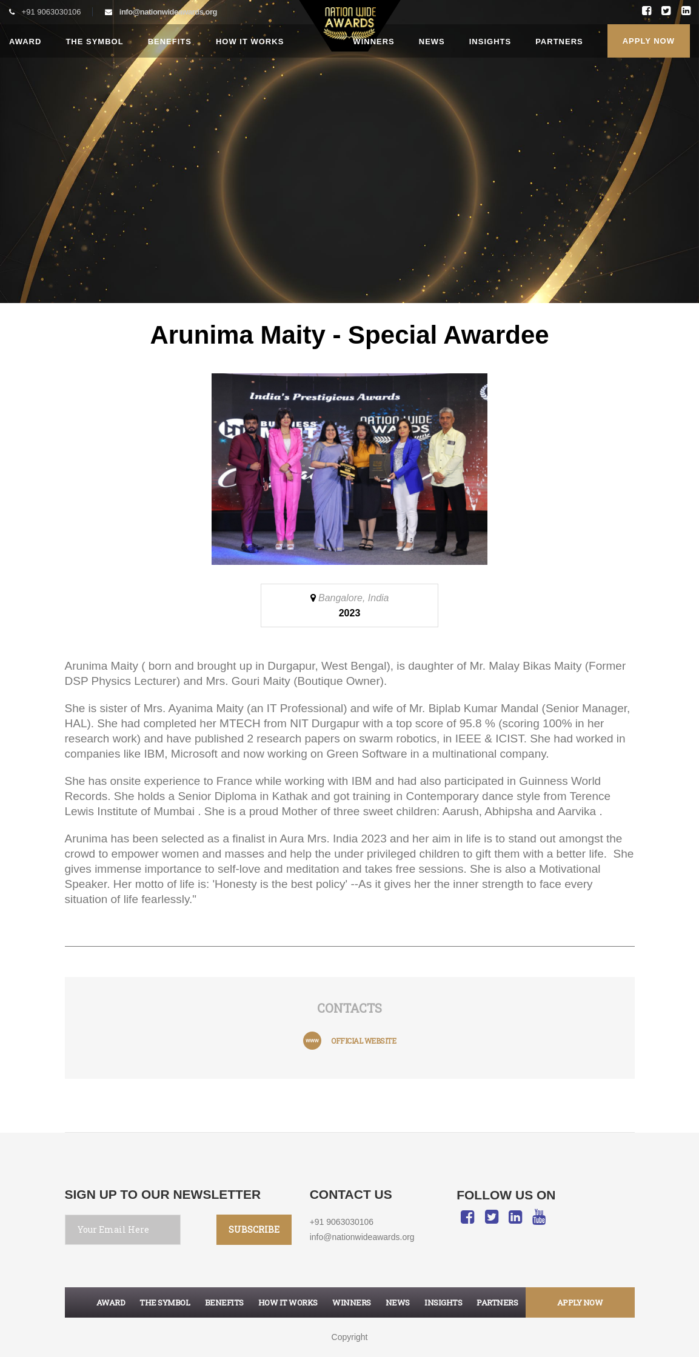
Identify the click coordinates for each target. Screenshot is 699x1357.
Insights (490, 41)
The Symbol (94, 41)
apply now (580, 1302)
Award (25, 41)
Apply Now (649, 40)
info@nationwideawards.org (168, 11)
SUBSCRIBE (254, 1229)
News (432, 41)
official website (363, 1040)
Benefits (170, 41)
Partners (559, 41)
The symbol (164, 1302)
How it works (250, 41)
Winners (373, 41)
